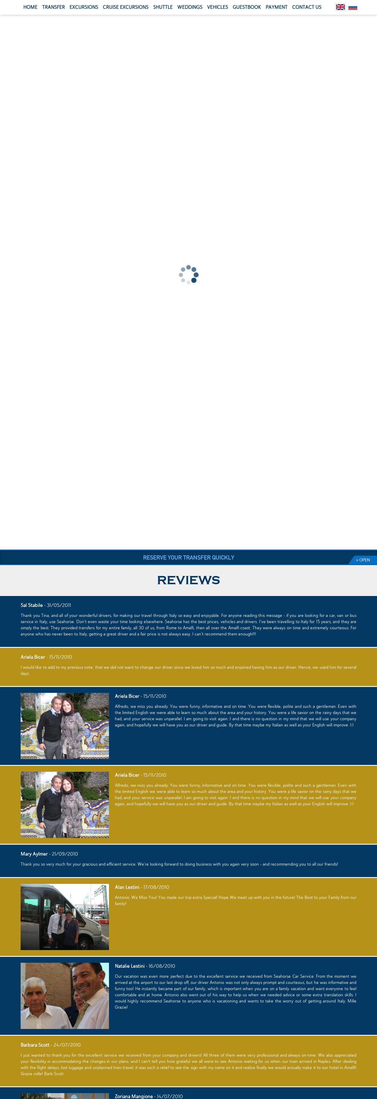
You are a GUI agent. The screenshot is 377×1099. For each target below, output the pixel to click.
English (340, 7)
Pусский (352, 7)
